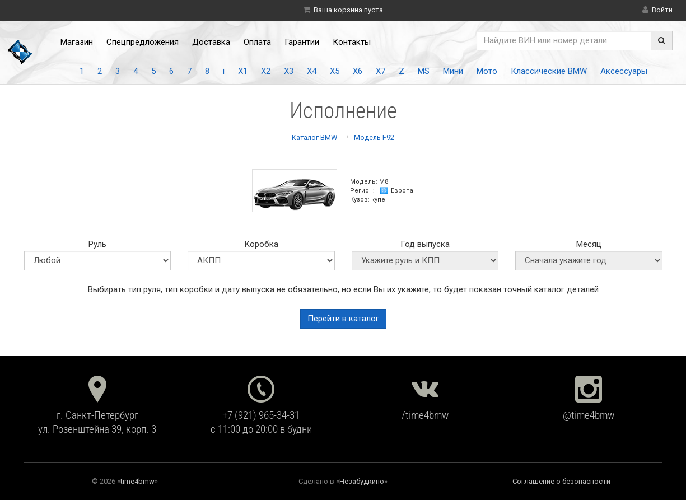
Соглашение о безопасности (561, 481)
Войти (662, 10)
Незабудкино (361, 481)
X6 (357, 71)
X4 (311, 71)
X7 (380, 71)
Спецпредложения (142, 42)
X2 (265, 71)
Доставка (211, 42)
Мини (453, 71)
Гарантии (301, 42)
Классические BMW (549, 71)
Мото (487, 71)
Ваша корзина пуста (348, 10)
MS (424, 71)
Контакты (352, 42)
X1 (243, 71)
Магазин (76, 42)
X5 (334, 71)
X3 (288, 71)
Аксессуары (623, 71)
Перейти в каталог (343, 319)
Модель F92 (374, 137)
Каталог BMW (314, 137)
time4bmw (137, 481)
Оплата (257, 42)
